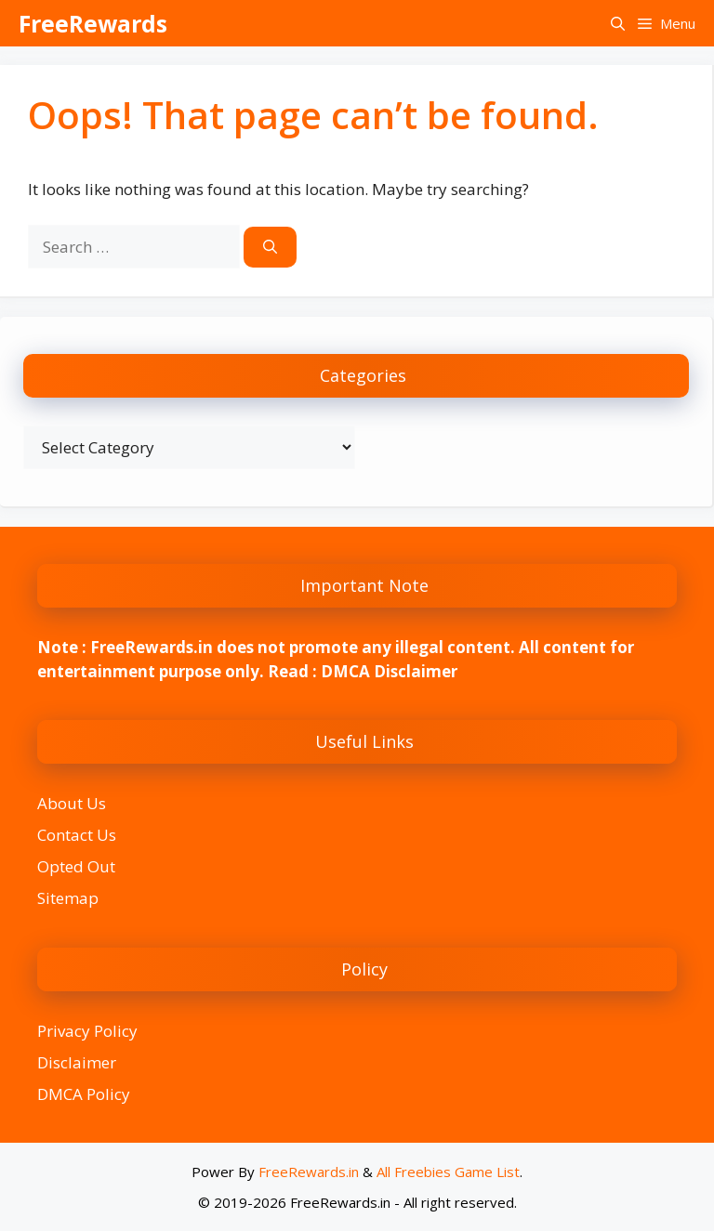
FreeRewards (93, 23)
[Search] (270, 247)
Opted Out (76, 866)
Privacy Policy (87, 1030)
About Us (71, 803)
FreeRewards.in (308, 1171)
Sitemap (68, 898)
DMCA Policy (83, 1094)
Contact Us (76, 834)
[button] (617, 23)
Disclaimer (76, 1062)
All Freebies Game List (448, 1171)
